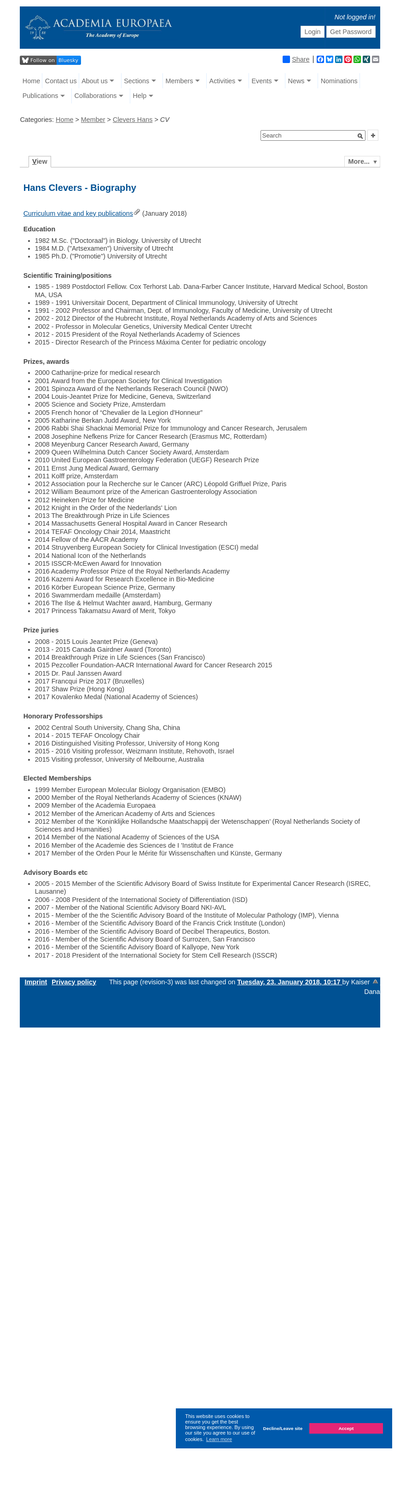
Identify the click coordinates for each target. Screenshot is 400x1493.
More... (359, 161)
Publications (40, 95)
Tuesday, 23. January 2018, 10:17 (289, 982)
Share (296, 59)
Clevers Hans (132, 119)
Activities (222, 81)
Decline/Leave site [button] (283, 1428)
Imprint (35, 982)
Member (93, 119)
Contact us (61, 81)
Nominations (339, 81)
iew (39, 161)
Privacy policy (74, 982)
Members (179, 81)
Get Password (350, 31)
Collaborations (95, 95)
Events (261, 81)
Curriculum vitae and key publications (78, 213)
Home (31, 81)
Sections (136, 81)
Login (312, 31)
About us (94, 81)
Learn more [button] (219, 1439)
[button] (360, 136)
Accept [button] (346, 1428)
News (296, 81)
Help (140, 95)
